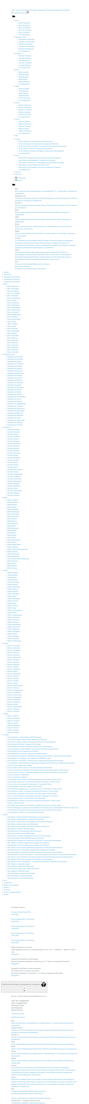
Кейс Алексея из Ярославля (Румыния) (20, 866)
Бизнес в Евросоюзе (14, 657)
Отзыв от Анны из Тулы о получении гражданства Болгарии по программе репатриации (37, 772)
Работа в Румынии (25, 124)
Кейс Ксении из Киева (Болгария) (18, 864)
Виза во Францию (13, 305)
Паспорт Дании (12, 455)
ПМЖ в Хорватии (13, 629)
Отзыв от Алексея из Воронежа (18, 774)
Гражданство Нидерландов (16, 403)
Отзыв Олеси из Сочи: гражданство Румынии (22, 751)
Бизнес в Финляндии (14, 697)
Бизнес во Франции (14, 699)
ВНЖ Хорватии (12, 561)
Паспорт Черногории (14, 490)
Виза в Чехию (12, 300)
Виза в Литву (11, 321)
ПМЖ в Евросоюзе (13, 587)
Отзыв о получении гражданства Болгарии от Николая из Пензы (29, 784)
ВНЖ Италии (12, 530)
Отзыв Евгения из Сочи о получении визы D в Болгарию (26, 798)
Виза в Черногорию (13, 298)
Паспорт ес (19, 53)
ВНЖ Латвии (11, 535)
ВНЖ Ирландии (12, 528)
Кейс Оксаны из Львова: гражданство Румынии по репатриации (29, 836)
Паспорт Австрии (13, 446)
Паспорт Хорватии (13, 486)
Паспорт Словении (25, 63)
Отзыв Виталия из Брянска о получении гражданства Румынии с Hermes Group (34, 805)
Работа (17, 119)
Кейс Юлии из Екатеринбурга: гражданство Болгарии (37, 160)
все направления (24, 34)
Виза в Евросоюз (13, 347)
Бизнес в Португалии (14, 695)
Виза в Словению (24, 27)
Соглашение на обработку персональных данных (28, 1103)
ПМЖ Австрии (12, 589)
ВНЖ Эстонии (12, 568)
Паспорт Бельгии (13, 448)
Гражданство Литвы (14, 399)
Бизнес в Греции (12, 666)
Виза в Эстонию (12, 352)
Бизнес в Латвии (13, 681)
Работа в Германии (25, 131)
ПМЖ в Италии (12, 601)
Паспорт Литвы (12, 467)
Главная (6, 272)
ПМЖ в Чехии (12, 634)
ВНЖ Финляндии (13, 556)
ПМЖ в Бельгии (12, 591)
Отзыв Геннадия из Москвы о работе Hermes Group (24, 786)
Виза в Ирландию (13, 331)
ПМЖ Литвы (11, 608)
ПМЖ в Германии (13, 594)
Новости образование (30, 1098)
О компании (20, 178)
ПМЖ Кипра (11, 603)
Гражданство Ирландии (15, 387)
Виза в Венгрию (12, 340)
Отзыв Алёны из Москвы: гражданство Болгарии (35, 148)
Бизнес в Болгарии (25, 107)
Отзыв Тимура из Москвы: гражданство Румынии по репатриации (41, 151)
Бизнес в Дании (12, 671)
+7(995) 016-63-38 (19, 13)
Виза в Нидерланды (14, 314)
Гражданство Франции (15, 413)
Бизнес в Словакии (13, 692)
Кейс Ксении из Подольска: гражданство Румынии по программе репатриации (34, 840)
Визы (17, 20)
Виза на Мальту (12, 317)
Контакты (18, 174)
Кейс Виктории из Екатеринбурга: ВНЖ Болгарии (24, 831)
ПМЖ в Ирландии (13, 598)
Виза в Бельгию (12, 342)
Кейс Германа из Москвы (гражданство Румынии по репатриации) (29, 859)
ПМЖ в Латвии (12, 605)
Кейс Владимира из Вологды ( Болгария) (21, 873)
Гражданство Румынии (45, 10)
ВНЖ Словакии (12, 547)
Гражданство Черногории (16, 420)
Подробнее (15, 954)
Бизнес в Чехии (12, 704)
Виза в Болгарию (24, 25)
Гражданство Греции (26, 44)
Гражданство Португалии (16, 408)
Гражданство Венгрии (14, 380)
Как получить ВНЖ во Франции (18, 558)
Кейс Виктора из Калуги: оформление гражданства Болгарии (28, 845)
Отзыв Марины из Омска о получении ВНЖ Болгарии (25, 812)
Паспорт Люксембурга (15, 469)
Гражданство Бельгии (14, 378)
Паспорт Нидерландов (15, 474)
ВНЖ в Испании (24, 81)
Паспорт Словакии (13, 476)
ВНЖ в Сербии (24, 72)
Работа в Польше (13, 732)
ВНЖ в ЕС (7, 274)
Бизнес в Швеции (13, 709)
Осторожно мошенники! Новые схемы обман (30, 268)
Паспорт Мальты (13, 472)
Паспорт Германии (13, 453)
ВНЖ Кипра (11, 533)
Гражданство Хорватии (15, 415)
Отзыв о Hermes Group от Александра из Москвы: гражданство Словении (32, 796)
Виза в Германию (13, 335)
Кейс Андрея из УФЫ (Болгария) (18, 871)
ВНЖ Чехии (11, 563)
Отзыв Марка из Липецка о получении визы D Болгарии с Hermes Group (32, 793)
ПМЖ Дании (11, 596)
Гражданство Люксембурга (16, 396)
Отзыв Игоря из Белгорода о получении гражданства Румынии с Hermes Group (34, 779)
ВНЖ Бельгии (12, 521)
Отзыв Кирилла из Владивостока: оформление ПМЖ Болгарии (29, 758)
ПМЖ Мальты (12, 612)
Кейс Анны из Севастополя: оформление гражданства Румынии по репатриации (34, 847)
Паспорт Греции (24, 60)
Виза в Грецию (12, 338)
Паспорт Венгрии (13, 450)
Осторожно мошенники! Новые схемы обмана (27, 1093)
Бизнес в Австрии (13, 659)
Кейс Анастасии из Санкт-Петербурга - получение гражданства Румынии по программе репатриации (41, 854)
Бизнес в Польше (24, 112)
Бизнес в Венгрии (13, 664)
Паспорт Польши (24, 65)
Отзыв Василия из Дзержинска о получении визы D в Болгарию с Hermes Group (34, 789)
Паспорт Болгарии (25, 58)
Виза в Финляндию (13, 307)
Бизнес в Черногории (14, 706)
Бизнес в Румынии (25, 105)
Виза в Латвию (12, 324)
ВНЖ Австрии (12, 518)
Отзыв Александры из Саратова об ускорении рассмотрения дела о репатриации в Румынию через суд (42, 807)
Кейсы (17, 155)
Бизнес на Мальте (13, 688)
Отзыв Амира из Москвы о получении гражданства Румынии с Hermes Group (33, 782)
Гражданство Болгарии (29, 10)
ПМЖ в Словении (13, 619)
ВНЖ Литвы (11, 537)
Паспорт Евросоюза (14, 443)
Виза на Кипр (11, 326)
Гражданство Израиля (14, 368)
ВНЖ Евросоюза (13, 516)
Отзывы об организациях (24, 264)
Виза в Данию (12, 333)
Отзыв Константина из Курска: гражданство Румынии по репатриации (43, 146)
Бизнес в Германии (13, 669)
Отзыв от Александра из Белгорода (19, 765)
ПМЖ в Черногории (14, 641)
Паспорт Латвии (12, 465)
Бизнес (17, 102)
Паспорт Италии (13, 460)
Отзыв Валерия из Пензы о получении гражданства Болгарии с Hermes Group (33, 800)
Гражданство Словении (62, 10)
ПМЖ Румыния (12, 584)
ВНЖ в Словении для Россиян (17, 549)
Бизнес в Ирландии (14, 674)
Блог (16, 135)
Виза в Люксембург (14, 319)
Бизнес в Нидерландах (15, 690)
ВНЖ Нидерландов (14, 544)
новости (40, 264)
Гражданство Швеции (14, 422)
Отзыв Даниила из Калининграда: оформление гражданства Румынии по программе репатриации (41, 763)
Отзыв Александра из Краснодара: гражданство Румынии (38, 144)
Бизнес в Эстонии (13, 711)
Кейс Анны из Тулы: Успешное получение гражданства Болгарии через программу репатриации (40, 857)
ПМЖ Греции (23, 93)
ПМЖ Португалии (13, 627)
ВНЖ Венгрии (23, 77)
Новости (18, 172)
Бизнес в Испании (25, 114)
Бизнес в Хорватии (13, 702)
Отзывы (17, 139)
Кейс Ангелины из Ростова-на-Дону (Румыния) (23, 868)
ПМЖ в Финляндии (14, 624)
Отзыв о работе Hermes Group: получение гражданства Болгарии (29, 767)
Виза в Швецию (12, 349)
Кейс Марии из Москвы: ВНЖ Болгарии (20, 828)
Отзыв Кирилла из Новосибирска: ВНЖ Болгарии (36, 141)
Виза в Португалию (13, 310)
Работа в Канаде (13, 730)
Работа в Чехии (24, 128)
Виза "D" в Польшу (25, 30)
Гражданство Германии (15, 382)
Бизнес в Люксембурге (15, 685)
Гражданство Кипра (14, 392)
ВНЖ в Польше (12, 551)
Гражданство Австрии (14, 375)
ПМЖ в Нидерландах (14, 615)
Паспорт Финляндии (14, 481)
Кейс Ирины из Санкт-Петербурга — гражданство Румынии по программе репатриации (37, 861)
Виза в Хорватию (13, 303)
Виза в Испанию (24, 32)
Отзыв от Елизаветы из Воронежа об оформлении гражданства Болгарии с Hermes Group (38, 770)
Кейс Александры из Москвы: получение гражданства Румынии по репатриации (34, 852)
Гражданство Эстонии (14, 425)
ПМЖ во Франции (13, 631)
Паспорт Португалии (14, 479)
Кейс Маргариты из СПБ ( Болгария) (19, 875)
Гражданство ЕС (20, 37)
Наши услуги (16, 10)
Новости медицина (44, 1098)
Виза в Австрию (12, 345)
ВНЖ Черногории (13, 512)
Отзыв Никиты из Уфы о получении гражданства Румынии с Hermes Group (32, 791)
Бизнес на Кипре (13, 678)
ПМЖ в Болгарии (25, 98)
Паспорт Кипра (12, 462)
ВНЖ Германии (12, 523)
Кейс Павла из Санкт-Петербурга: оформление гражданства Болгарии (31, 850)
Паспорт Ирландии (13, 457)
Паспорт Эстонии (13, 495)
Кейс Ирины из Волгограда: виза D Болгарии (34, 165)
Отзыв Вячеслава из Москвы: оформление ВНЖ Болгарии (27, 753)
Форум (18, 180)
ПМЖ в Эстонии (13, 638)
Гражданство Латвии (14, 394)
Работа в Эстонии (25, 126)
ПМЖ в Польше (12, 622)
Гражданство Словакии (15, 406)
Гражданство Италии (14, 389)
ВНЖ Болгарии (24, 74)
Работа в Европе (24, 121)
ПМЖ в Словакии (13, 617)
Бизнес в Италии (13, 676)
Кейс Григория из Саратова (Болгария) (20, 878)
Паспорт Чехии (12, 488)
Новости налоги (16, 1098)
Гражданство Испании (15, 371)
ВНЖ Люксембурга (14, 540)
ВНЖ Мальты (12, 542)
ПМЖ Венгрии (24, 91)
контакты (46, 264)
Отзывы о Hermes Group (15, 803)
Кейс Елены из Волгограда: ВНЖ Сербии (21, 833)
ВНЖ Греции (23, 79)
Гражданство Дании (14, 385)
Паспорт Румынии (25, 56)
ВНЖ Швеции (12, 565)
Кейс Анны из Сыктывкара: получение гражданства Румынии (40, 167)
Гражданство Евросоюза (15, 373)
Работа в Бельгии (13, 727)
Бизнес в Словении (25, 110)
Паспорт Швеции (13, 493)
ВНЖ (17, 70)
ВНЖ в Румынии (13, 514)
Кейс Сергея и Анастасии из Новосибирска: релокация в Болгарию (41, 162)
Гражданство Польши (26, 49)
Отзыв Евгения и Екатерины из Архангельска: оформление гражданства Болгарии (35, 760)
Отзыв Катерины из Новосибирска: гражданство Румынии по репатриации (33, 749)
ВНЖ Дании (11, 526)
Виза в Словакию (13, 312)
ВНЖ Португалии (13, 554)
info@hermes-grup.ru (18, 1017)
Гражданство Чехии (14, 418)
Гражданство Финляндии (15, 410)
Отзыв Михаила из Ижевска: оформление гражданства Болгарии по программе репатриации (39, 756)
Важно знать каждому (22, 266)
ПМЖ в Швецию (13, 636)
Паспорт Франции (13, 483)
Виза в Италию (12, 328)
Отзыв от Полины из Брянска (17, 777)
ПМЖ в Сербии (24, 88)
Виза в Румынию (24, 23)
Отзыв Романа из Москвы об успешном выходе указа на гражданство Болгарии (34, 810)
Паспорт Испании (13, 441)
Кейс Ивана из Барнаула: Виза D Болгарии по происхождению (40, 158)
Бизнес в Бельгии (13, 662)
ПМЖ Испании (24, 95)
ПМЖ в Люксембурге (14, 610)
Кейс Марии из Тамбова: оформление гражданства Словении (28, 843)
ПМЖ (17, 86)
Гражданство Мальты (14, 401)
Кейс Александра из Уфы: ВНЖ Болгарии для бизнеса (25, 838)
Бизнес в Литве (12, 683)
